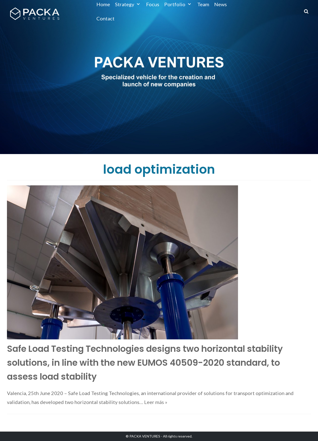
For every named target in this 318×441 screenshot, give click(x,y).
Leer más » (155, 402)
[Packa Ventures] (34, 13)
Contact (105, 18)
